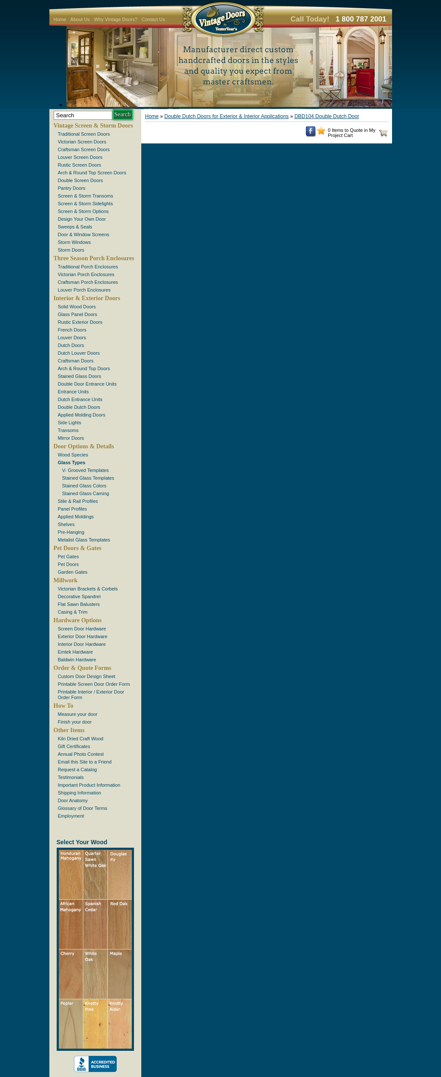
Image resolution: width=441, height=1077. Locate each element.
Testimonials (71, 777)
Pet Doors (68, 564)
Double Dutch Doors (79, 407)
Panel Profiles (72, 508)
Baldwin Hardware (77, 659)
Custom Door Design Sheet (87, 676)
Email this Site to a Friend (85, 761)
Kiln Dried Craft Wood (80, 738)
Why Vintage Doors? (115, 19)
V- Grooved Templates (85, 470)
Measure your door (77, 714)
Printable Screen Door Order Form (94, 684)
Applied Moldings (76, 516)
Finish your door (75, 721)
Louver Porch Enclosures (84, 289)
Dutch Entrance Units (80, 399)
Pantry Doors (71, 188)
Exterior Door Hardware (83, 636)
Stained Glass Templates (88, 478)
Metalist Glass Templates (84, 539)
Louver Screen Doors (80, 157)
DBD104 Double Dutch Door (327, 116)
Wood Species (73, 454)
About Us (80, 19)
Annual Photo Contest (81, 754)
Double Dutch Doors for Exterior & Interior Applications (226, 116)
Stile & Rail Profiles (78, 501)
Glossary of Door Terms (82, 808)
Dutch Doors (71, 345)
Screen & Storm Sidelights (85, 203)
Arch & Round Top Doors (84, 368)
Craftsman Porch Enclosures (88, 282)
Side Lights (69, 422)
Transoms (68, 430)
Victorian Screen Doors (82, 141)
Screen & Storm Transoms (85, 195)
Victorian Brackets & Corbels (88, 588)
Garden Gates (73, 572)
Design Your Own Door (82, 219)
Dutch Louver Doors (79, 353)
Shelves (66, 524)
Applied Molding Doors (82, 414)
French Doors (72, 329)
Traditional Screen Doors (84, 134)
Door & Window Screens (83, 234)
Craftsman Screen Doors (84, 149)
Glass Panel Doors (77, 314)
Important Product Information (89, 785)
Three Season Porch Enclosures (94, 258)
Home (60, 19)
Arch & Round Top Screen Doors (92, 172)
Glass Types (71, 462)
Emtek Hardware (75, 651)
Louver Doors (72, 337)
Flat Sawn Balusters (79, 604)
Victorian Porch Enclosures (86, 274)
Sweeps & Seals (75, 226)
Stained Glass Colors (84, 485)
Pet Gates (68, 556)
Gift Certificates (74, 746)
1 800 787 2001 (361, 19)
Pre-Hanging (71, 532)
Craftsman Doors (76, 360)
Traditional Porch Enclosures (88, 266)
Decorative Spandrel (79, 596)
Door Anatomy (73, 800)
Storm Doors (71, 250)
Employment (71, 815)
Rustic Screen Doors (79, 164)
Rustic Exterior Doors (80, 322)
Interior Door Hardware (82, 644)
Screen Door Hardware (82, 628)
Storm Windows (74, 242)
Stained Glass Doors (79, 376)
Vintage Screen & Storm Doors (93, 125)
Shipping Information (79, 792)
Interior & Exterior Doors (87, 298)
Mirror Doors (71, 438)
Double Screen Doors (80, 180)
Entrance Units (73, 391)
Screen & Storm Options (83, 211)
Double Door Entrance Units (87, 383)
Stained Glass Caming (85, 493)
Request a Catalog (77, 769)
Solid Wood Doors (77, 306)
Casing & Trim (73, 612)
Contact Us (153, 19)
